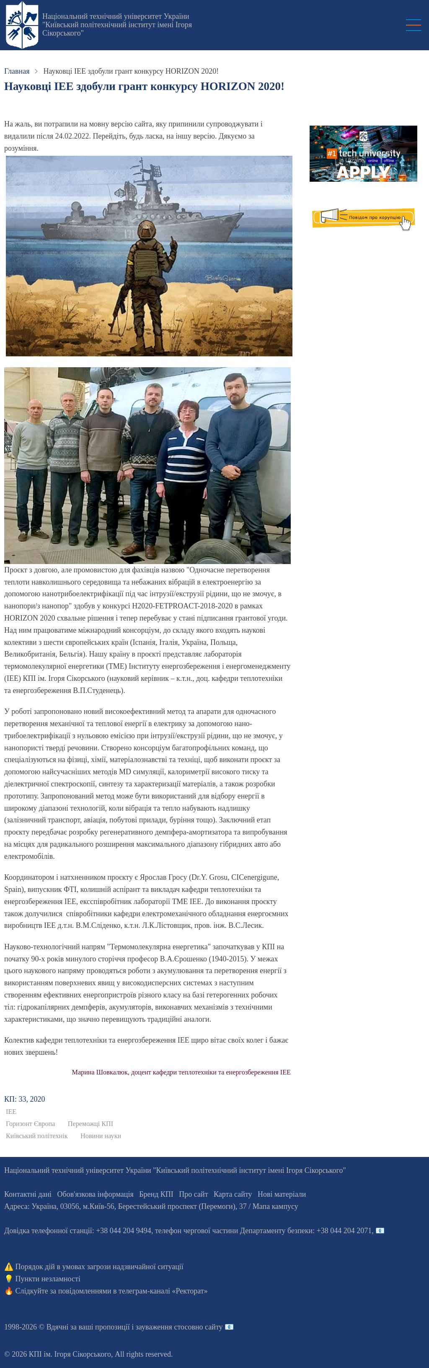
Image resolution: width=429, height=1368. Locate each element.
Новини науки (100, 1136)
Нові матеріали (282, 1194)
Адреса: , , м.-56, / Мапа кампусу (151, 1206)
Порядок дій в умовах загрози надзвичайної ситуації (99, 1266)
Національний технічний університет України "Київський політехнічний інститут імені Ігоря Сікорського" (117, 24)
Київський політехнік (37, 1136)
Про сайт (193, 1194)
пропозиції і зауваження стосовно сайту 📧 (164, 1327)
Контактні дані (28, 1194)
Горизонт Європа (30, 1124)
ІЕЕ (11, 1112)
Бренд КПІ (156, 1194)
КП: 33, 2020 (24, 1099)
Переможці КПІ (90, 1124)
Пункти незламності (48, 1279)
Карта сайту (233, 1194)
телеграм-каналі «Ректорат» (163, 1291)
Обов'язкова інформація (95, 1194)
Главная (16, 71)
